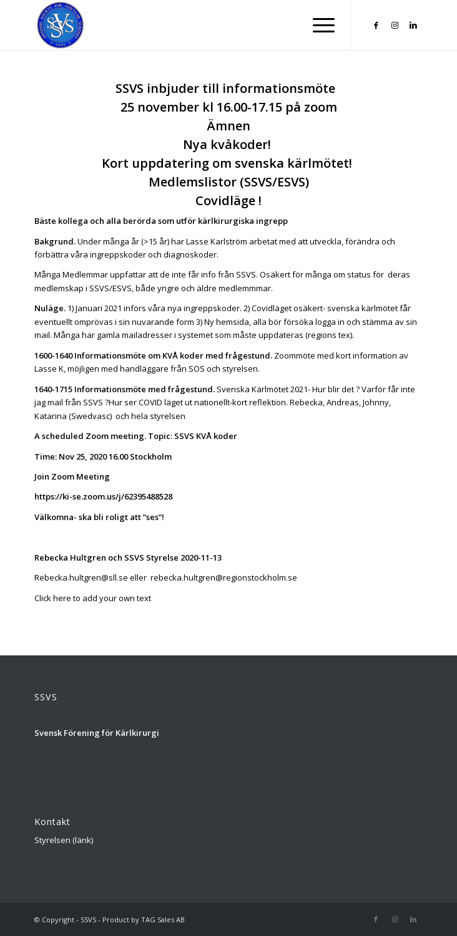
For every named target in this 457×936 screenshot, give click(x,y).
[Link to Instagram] (394, 25)
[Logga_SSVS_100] (189, 25)
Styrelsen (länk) (63, 840)
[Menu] (317, 25)
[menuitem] (317, 25)
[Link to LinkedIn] (413, 25)
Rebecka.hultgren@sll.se (81, 577)
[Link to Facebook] (375, 25)
